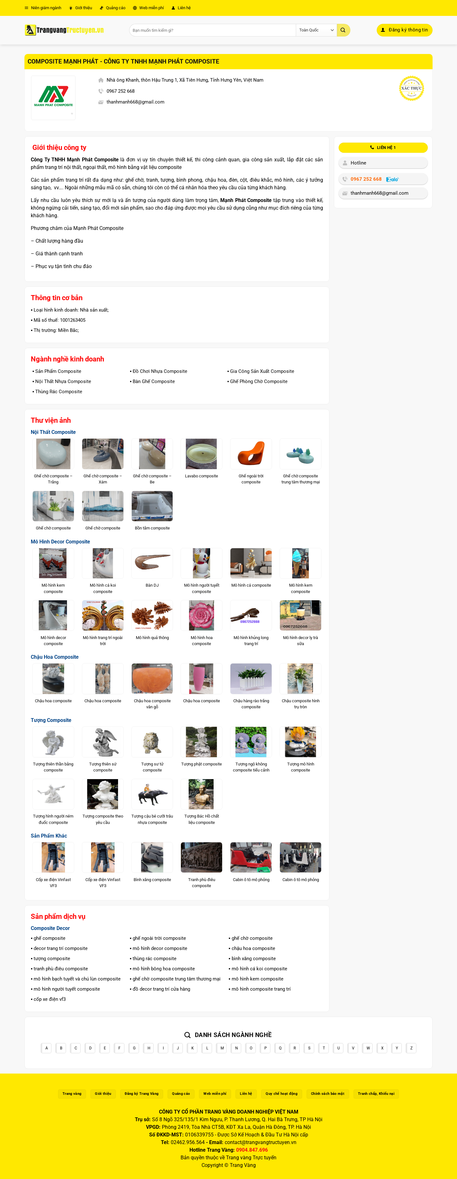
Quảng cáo (112, 7)
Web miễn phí (148, 7)
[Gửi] (343, 30)
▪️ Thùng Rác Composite (57, 391)
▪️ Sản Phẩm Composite (56, 371)
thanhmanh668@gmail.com (135, 102)
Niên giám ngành (42, 7)
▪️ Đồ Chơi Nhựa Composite (158, 371)
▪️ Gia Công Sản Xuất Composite (260, 371)
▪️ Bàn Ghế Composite (152, 381)
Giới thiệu (80, 7)
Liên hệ (181, 7)
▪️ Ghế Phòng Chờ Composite (257, 381)
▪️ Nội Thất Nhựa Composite (61, 381)
